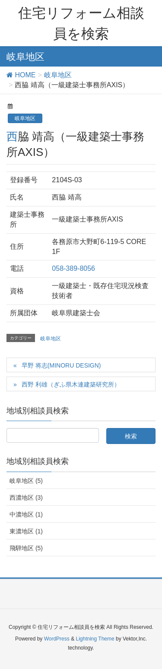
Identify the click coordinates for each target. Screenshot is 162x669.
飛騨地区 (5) (26, 548)
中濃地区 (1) (26, 514)
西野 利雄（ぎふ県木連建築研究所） (71, 384)
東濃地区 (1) (26, 531)
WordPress (57, 639)
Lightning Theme (95, 639)
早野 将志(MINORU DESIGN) (61, 365)
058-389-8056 (73, 268)
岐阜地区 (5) (26, 480)
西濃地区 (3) (26, 497)
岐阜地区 (25, 118)
